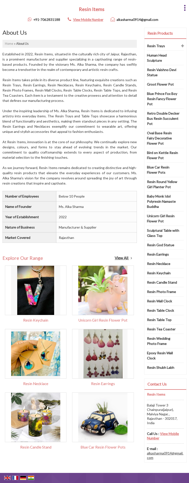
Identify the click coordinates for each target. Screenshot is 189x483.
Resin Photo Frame (161, 292)
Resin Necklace (35, 383)
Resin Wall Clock (159, 301)
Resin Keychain (35, 320)
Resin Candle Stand (35, 447)
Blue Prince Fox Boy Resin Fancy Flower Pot (162, 99)
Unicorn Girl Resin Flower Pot (102, 320)
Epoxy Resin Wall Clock (160, 355)
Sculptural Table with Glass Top (163, 233)
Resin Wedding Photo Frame (158, 341)
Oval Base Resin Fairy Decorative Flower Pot (159, 138)
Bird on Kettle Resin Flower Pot (162, 155)
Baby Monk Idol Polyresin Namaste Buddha (161, 201)
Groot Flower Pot (160, 84)
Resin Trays (156, 46)
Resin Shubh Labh (160, 367)
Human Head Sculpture (157, 57)
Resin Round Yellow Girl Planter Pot (162, 184)
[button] (88, 20)
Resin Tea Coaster (161, 329)
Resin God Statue (160, 245)
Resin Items (91, 9)
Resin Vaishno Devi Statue (161, 72)
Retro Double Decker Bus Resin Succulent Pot (163, 118)
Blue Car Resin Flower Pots (103, 447)
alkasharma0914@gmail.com (137, 20)
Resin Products (160, 33)
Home (9, 44)
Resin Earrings (103, 383)
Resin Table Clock (160, 310)
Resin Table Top (159, 320)
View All (123, 258)
